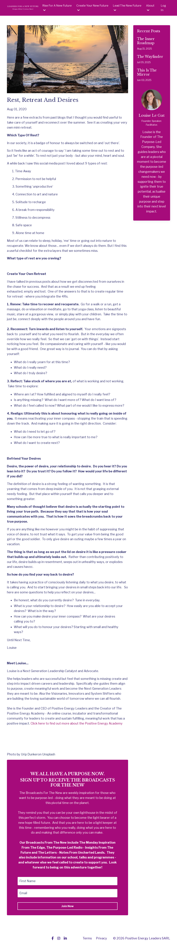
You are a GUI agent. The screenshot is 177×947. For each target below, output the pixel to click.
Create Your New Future (92, 8)
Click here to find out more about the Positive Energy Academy (77, 723)
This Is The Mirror (147, 72)
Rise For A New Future (57, 8)
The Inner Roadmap (146, 41)
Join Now (67, 906)
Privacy (101, 938)
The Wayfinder (150, 57)
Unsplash (48, 754)
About (150, 8)
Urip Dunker (29, 754)
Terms (87, 938)
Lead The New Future (127, 8)
